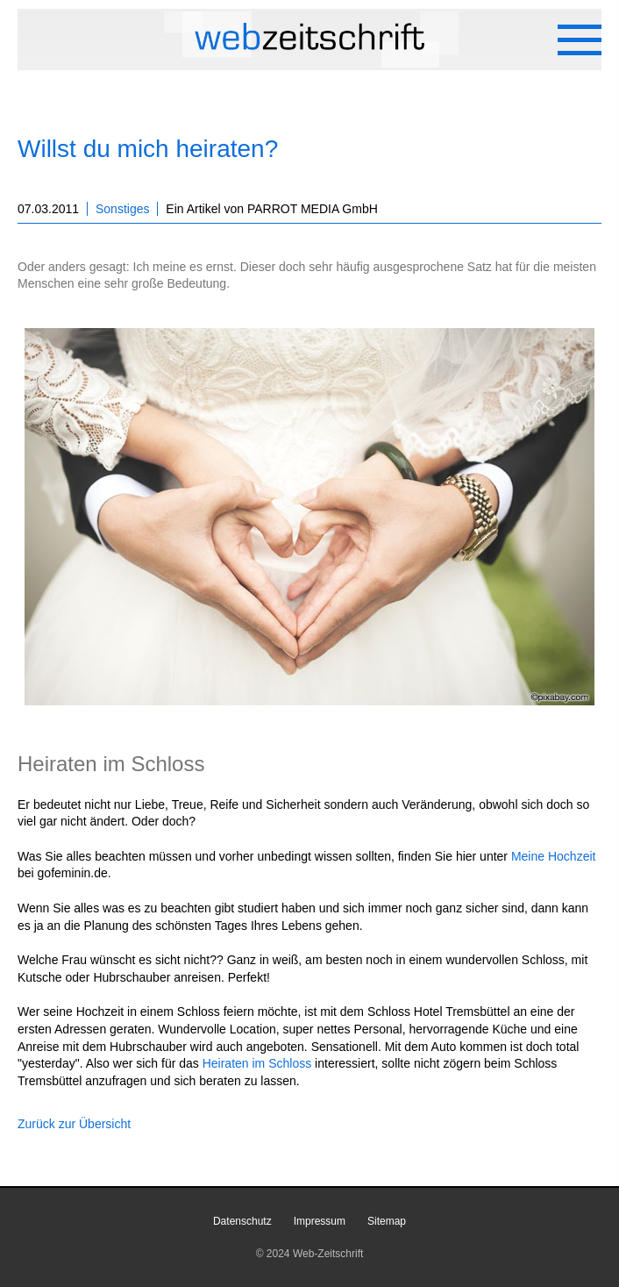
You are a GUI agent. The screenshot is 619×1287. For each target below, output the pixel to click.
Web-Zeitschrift (328, 1254)
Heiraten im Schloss (257, 1063)
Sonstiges (122, 209)
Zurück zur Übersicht (74, 1124)
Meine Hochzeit (553, 856)
